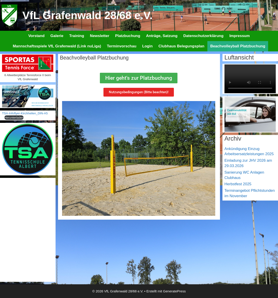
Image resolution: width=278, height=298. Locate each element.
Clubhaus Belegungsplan (181, 46)
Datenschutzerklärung (203, 36)
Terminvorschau (121, 46)
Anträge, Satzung (161, 36)
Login (147, 46)
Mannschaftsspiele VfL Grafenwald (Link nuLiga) (57, 46)
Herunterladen (14, 117)
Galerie (56, 36)
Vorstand (36, 36)
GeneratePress (174, 291)
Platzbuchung (127, 36)
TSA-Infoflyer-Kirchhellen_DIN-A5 (25, 113)
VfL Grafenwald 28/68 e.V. (87, 15)
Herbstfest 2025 (237, 184)
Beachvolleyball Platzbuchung (237, 46)
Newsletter (99, 36)
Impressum (239, 36)
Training (76, 36)
